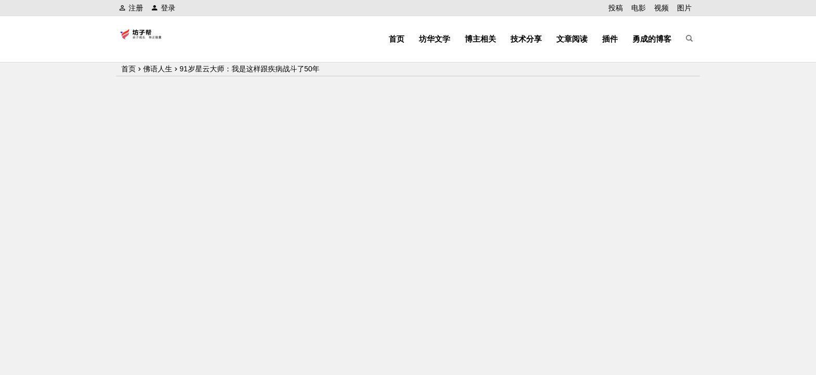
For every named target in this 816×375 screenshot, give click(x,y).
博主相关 (480, 38)
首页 (396, 38)
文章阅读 (572, 38)
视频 (661, 8)
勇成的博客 (651, 38)
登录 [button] (163, 8)
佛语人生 (157, 69)
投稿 (615, 8)
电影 (638, 8)
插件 (610, 38)
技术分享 (526, 38)
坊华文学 (434, 38)
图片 (684, 8)
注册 (131, 8)
